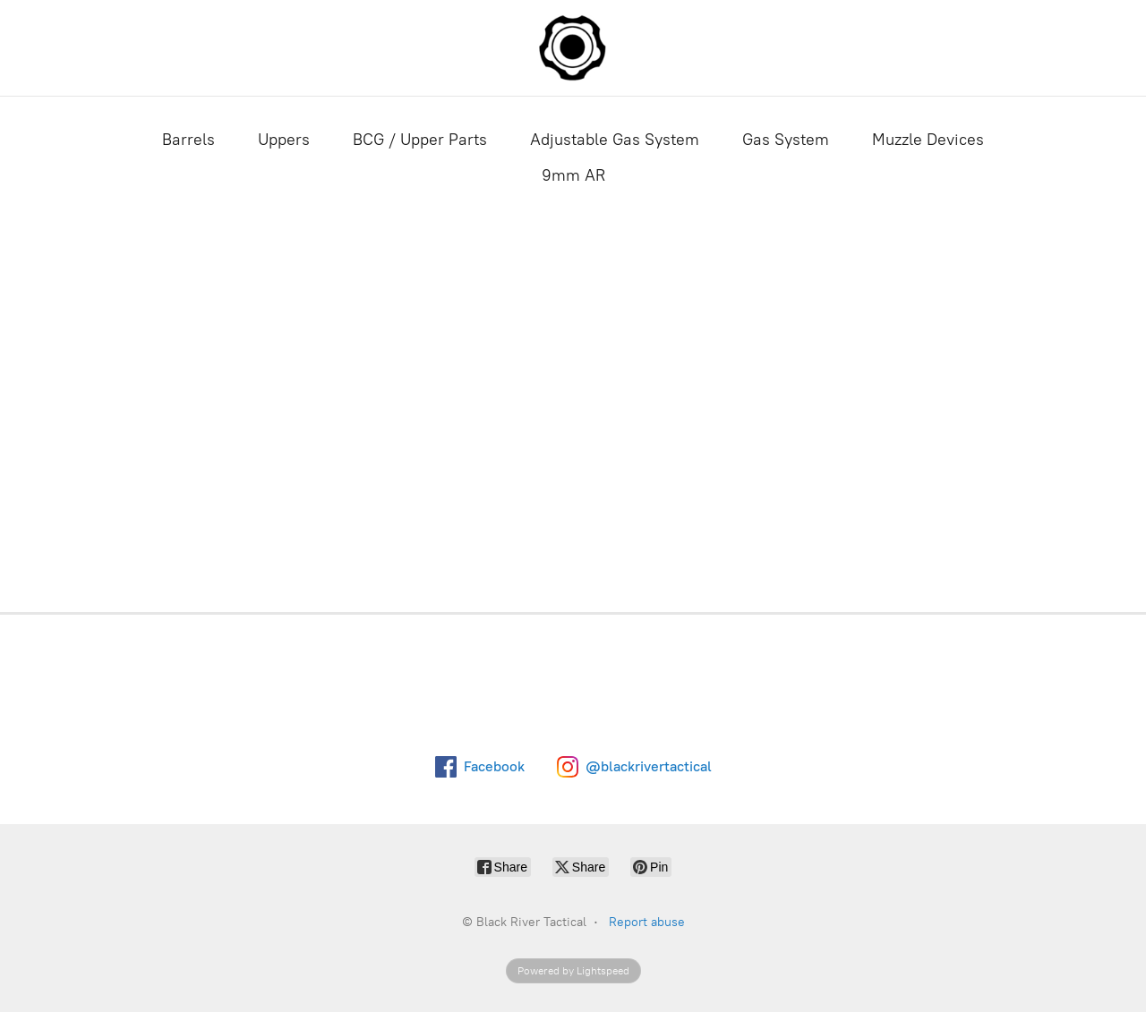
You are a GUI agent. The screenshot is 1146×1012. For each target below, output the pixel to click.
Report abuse (647, 922)
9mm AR (573, 175)
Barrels (188, 139)
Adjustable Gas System (614, 139)
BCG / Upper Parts (420, 139)
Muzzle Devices (928, 139)
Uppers (284, 139)
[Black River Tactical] (573, 48)
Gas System (785, 139)
